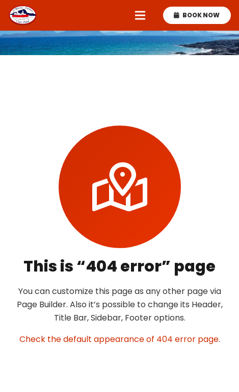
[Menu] (140, 15)
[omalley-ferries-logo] (22, 15)
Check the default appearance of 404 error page (119, 339)
